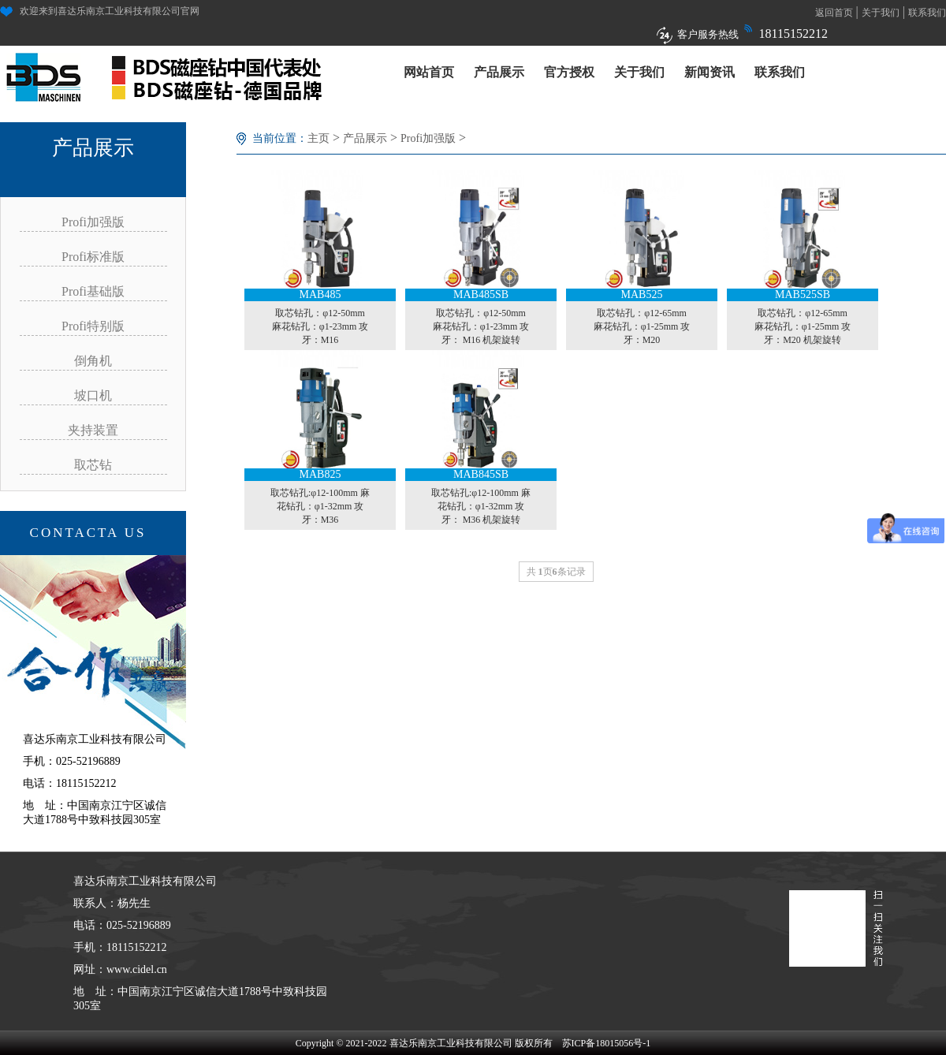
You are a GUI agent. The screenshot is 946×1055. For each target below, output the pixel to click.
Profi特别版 (93, 326)
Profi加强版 (93, 222)
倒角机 (93, 360)
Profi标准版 (93, 256)
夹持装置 (93, 430)
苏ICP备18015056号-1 (606, 1043)
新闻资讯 (709, 72)
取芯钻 (93, 465)
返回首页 (834, 12)
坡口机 (93, 395)
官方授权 (569, 72)
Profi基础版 (93, 291)
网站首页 (429, 72)
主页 (318, 138)
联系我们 (927, 12)
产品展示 (499, 72)
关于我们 (880, 12)
